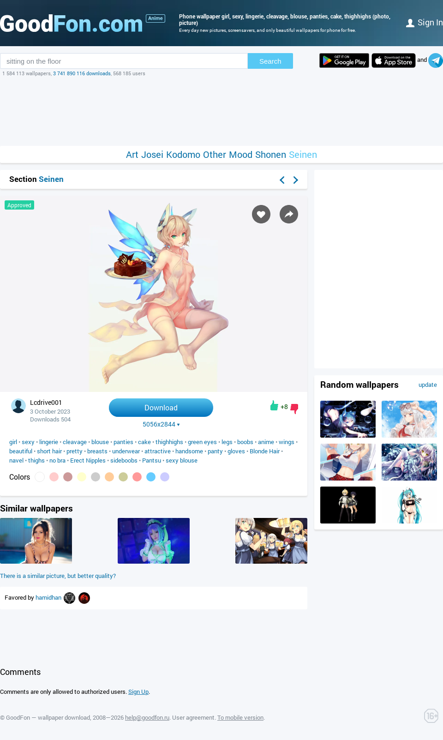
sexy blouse (182, 460)
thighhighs (169, 442)
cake (144, 442)
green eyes (202, 442)
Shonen (270, 154)
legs (227, 442)
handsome (189, 451)
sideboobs (124, 460)
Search (270, 61)
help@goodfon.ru (147, 717)
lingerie (48, 442)
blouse (100, 442)
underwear (126, 451)
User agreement (193, 717)
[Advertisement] (221, 111)
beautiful (20, 451)
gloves (236, 451)
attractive (157, 451)
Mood (240, 154)
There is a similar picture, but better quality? (58, 576)
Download (161, 407)
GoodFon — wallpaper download (48, 717)
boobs (245, 442)
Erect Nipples (88, 460)
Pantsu (151, 460)
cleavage (75, 442)
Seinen (303, 154)
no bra (57, 460)
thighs (36, 460)
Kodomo (183, 154)
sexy (28, 442)
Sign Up (138, 691)
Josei (152, 154)
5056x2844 (161, 424)
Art (132, 154)
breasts (97, 451)
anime (266, 442)
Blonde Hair (265, 451)
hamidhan (49, 597)
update (428, 384)
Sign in (424, 22)
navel (16, 460)
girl (13, 442)
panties (123, 442)
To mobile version (240, 717)
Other (214, 154)
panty (215, 451)
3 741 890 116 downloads (82, 73)
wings (286, 442)
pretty (74, 451)
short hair (49, 451)
